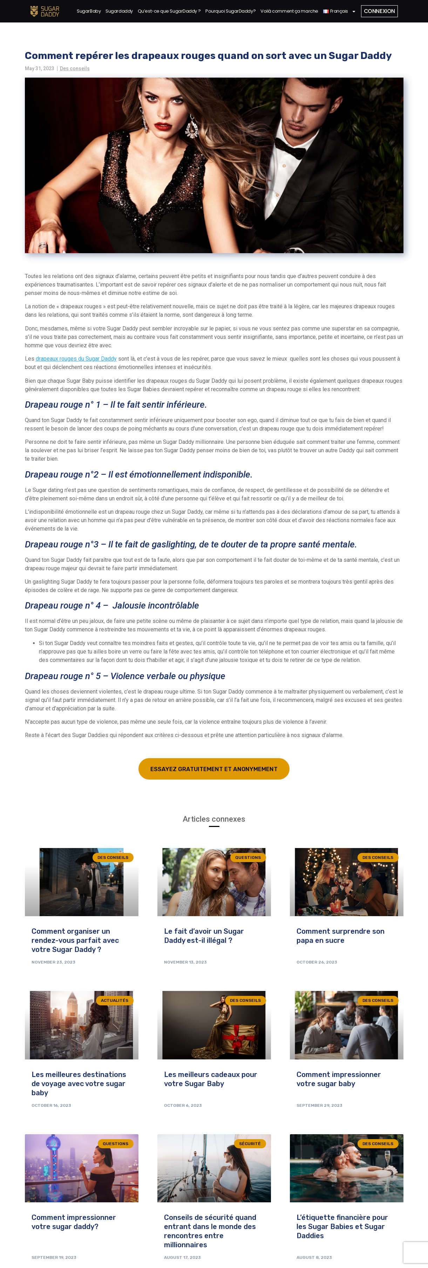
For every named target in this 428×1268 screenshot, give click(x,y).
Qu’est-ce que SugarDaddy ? (168, 11)
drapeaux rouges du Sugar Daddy (76, 358)
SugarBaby (88, 11)
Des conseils (75, 68)
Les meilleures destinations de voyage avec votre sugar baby (79, 1084)
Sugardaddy (118, 11)
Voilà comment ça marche (289, 11)
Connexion (379, 11)
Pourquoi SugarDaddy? (230, 11)
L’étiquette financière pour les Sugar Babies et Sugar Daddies (342, 1227)
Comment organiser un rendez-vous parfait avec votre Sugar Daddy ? (75, 941)
